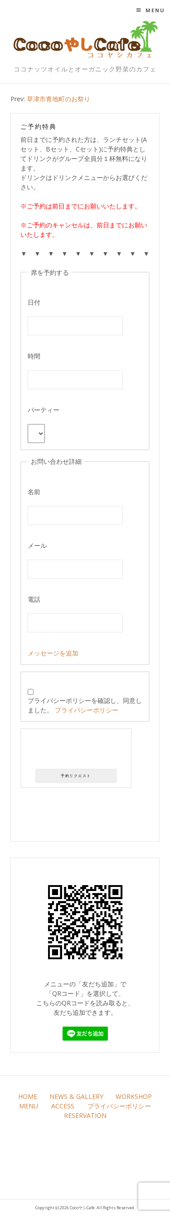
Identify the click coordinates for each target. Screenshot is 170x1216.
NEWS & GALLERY (76, 1096)
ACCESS (62, 1106)
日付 (34, 302)
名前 (34, 491)
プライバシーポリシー (86, 710)
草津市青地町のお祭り (58, 98)
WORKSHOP (134, 1096)
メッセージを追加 (53, 653)
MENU (28, 1106)
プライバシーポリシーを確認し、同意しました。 (85, 701)
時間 (34, 356)
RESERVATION (85, 1115)
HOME (27, 1096)
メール (37, 545)
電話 (34, 599)
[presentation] (76, 751)
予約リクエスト (76, 775)
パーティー (43, 409)
